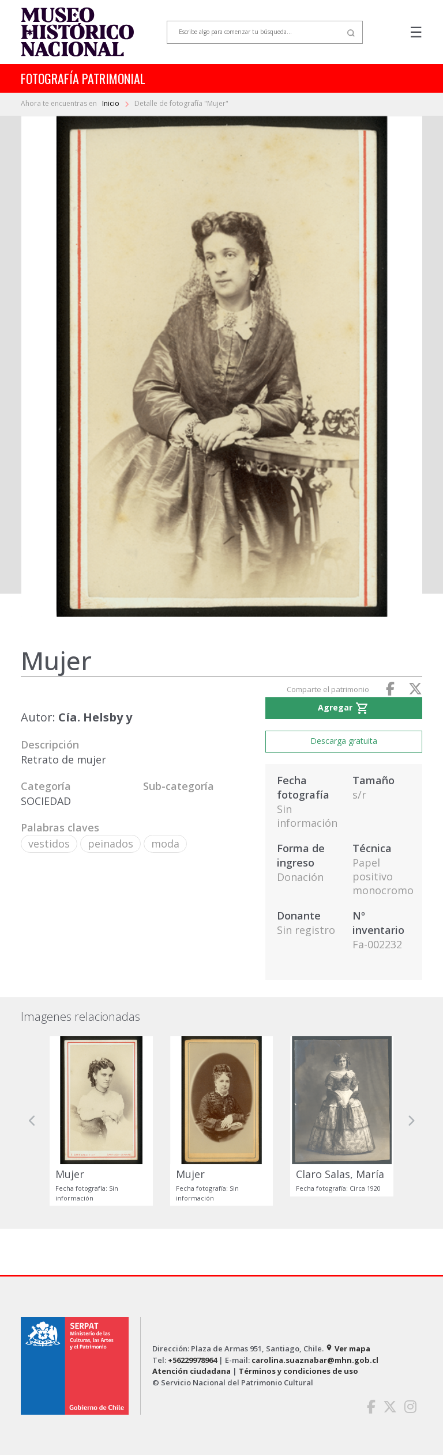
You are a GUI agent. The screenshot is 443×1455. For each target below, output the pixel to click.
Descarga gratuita (343, 740)
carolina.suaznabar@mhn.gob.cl (314, 1360)
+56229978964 (192, 1360)
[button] (32, 1121)
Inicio (111, 103)
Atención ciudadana (191, 1371)
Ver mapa (347, 1348)
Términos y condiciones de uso (298, 1371)
